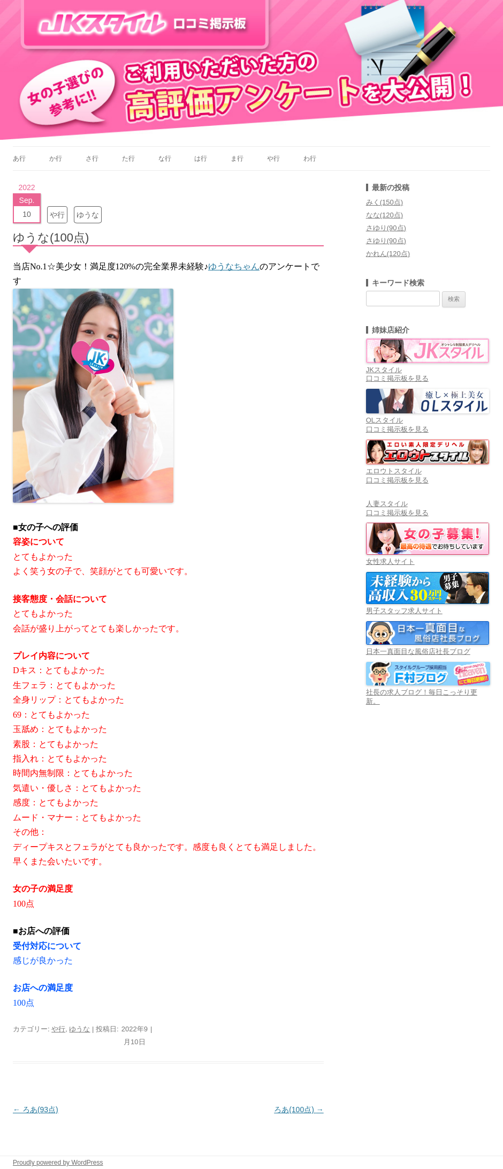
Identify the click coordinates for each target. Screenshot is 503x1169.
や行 (273, 158)
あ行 (19, 158)
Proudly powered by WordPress (58, 1162)
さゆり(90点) (386, 228)
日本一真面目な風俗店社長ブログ (427, 646)
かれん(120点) (388, 254)
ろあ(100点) (299, 1109)
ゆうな (88, 214)
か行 (55, 158)
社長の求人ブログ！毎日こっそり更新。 (428, 692)
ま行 (237, 158)
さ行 (92, 158)
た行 (128, 158)
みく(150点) (384, 202)
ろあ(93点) (35, 1109)
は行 (200, 158)
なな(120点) (384, 215)
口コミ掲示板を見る (397, 378)
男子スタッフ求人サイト (427, 606)
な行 (164, 158)
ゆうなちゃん (234, 266)
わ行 (309, 158)
